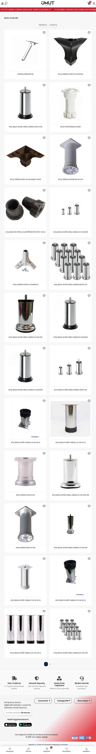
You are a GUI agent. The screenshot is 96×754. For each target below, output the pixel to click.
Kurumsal (43, 700)
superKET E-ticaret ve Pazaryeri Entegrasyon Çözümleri (48, 745)
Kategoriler (63, 700)
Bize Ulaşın (83, 700)
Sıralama (53, 25)
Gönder (25, 712)
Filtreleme (43, 25)
